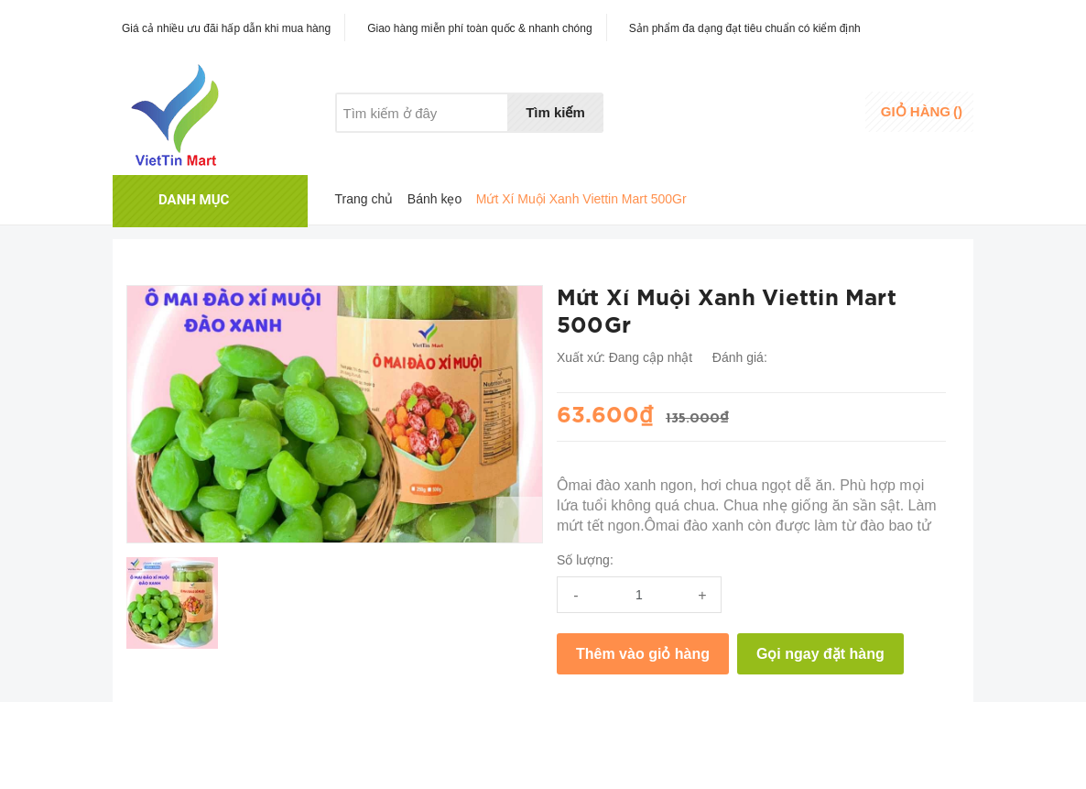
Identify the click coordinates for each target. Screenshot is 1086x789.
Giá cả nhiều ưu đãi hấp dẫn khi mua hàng (226, 28)
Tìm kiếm (555, 112)
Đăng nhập (823, 106)
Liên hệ (524, 147)
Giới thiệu (363, 147)
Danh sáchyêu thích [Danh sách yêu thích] (722, 113)
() (921, 111)
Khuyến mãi (447, 147)
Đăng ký (815, 123)
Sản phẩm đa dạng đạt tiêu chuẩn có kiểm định (745, 28)
